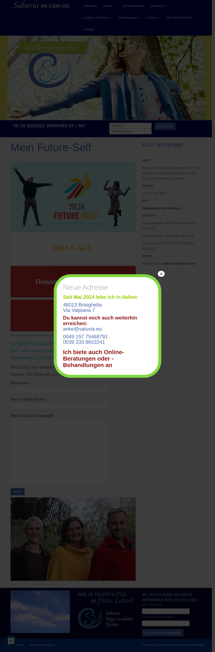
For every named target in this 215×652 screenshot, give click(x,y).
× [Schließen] (161, 274)
